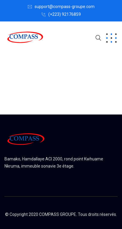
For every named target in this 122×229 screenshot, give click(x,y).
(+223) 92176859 (64, 14)
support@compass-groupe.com (65, 6)
